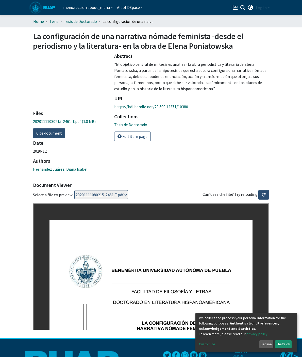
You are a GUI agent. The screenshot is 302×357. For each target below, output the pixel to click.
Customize (207, 344)
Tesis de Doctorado (80, 21)
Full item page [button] (132, 136)
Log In (261, 7)
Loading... (101, 194)
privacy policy (256, 334)
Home (38, 21)
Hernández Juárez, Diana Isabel (60, 169)
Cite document (49, 133)
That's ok (283, 344)
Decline (266, 344)
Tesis (53, 21)
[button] (250, 8)
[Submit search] (243, 8)
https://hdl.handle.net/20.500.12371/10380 (151, 106)
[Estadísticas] (236, 8)
